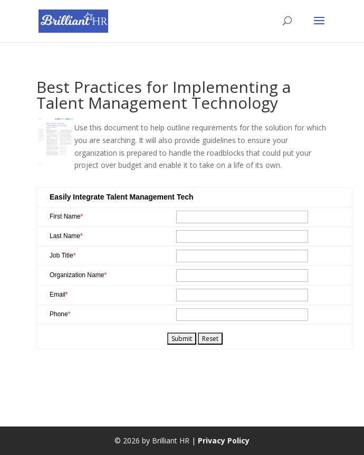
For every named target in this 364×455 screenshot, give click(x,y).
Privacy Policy (224, 440)
